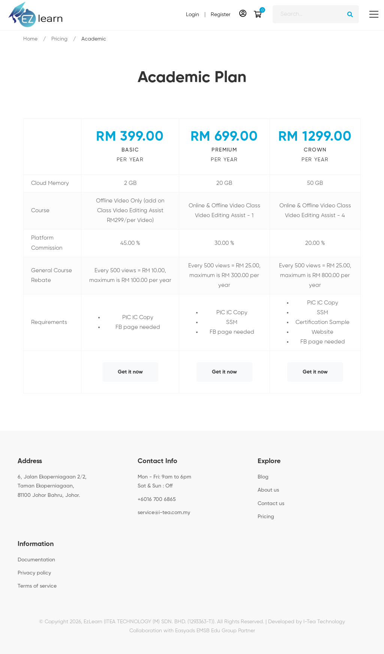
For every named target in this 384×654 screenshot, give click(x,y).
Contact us (271, 503)
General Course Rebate (51, 275)
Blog (263, 477)
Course (40, 210)
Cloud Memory (50, 183)
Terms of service (37, 586)
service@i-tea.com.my (164, 512)
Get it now (130, 372)
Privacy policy (34, 573)
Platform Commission (46, 242)
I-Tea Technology (324, 621)
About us (268, 490)
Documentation (36, 559)
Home (30, 39)
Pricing (59, 39)
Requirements (49, 322)
